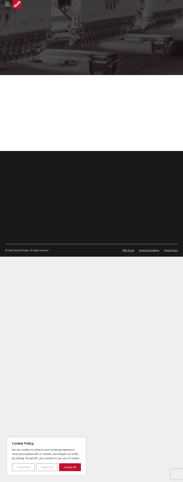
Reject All (47, 467)
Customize (23, 467)
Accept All (70, 467)
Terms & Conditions (149, 475)
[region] (46, 456)
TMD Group (128, 475)
